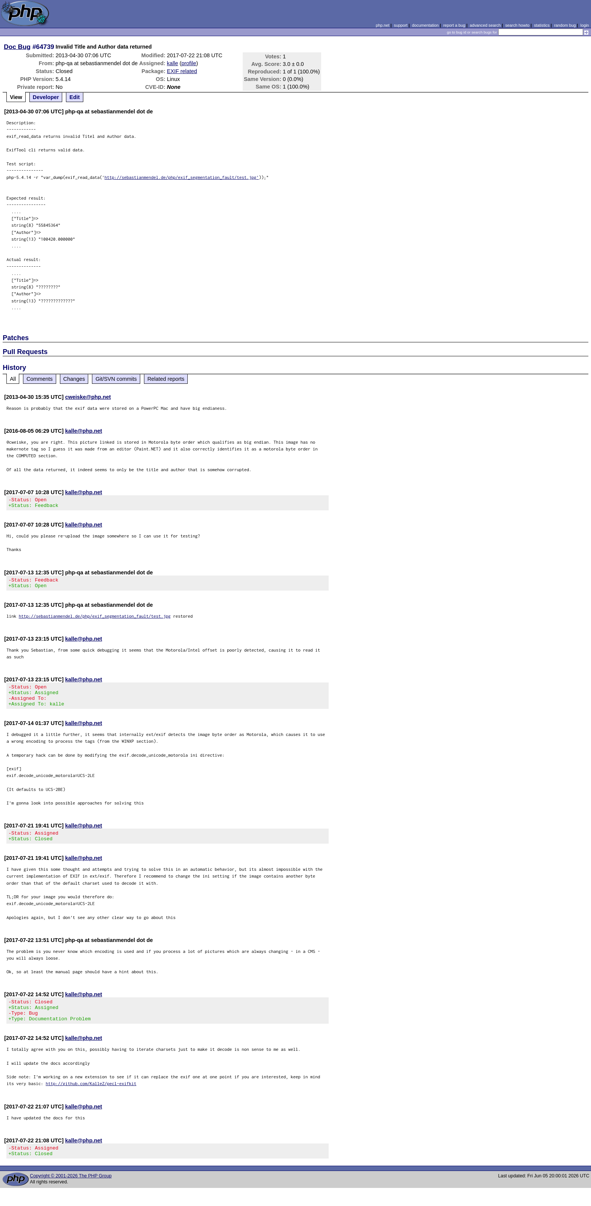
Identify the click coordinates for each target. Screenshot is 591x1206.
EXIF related (182, 71)
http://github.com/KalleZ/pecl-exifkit (91, 1099)
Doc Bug (17, 46)
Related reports (165, 379)
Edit (74, 97)
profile (188, 63)
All (13, 379)
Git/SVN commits (116, 379)
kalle (172, 63)
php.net (382, 25)
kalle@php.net (83, 431)
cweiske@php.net (88, 397)
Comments (39, 379)
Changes (74, 379)
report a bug (454, 25)
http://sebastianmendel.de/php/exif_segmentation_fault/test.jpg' (181, 177)
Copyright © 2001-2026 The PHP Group (71, 1194)
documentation (425, 25)
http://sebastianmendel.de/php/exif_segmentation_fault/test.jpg (95, 620)
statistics (542, 25)
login (584, 25)
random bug (565, 25)
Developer (46, 97)
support (400, 25)
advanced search (485, 25)
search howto (517, 25)
